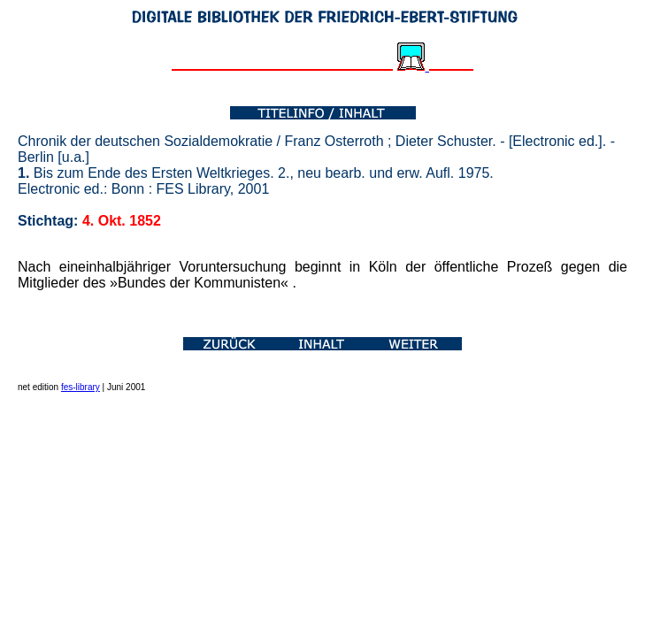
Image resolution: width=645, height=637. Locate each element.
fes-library (80, 387)
